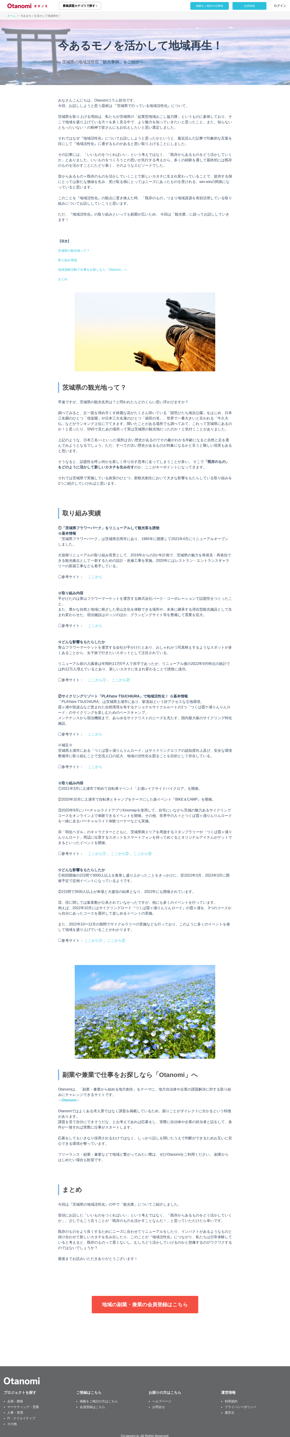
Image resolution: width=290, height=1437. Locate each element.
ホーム (11, 15)
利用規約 (231, 1401)
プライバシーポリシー (240, 1407)
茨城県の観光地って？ (74, 250)
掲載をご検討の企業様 (209, 5)
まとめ (63, 279)
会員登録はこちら (92, 1407)
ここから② (121, 680)
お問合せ (158, 1407)
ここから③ (142, 854)
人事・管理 (15, 1412)
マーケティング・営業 (23, 1407)
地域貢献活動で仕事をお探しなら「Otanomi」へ (92, 269)
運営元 (229, 1412)
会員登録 (249, 5)
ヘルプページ (161, 1401)
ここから (95, 577)
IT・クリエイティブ (21, 1418)
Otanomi (69, 1100)
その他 (12, 1424)
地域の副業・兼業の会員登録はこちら (145, 1304)
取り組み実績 (67, 260)
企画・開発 (15, 1401)
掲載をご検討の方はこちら (99, 1401)
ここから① (97, 680)
